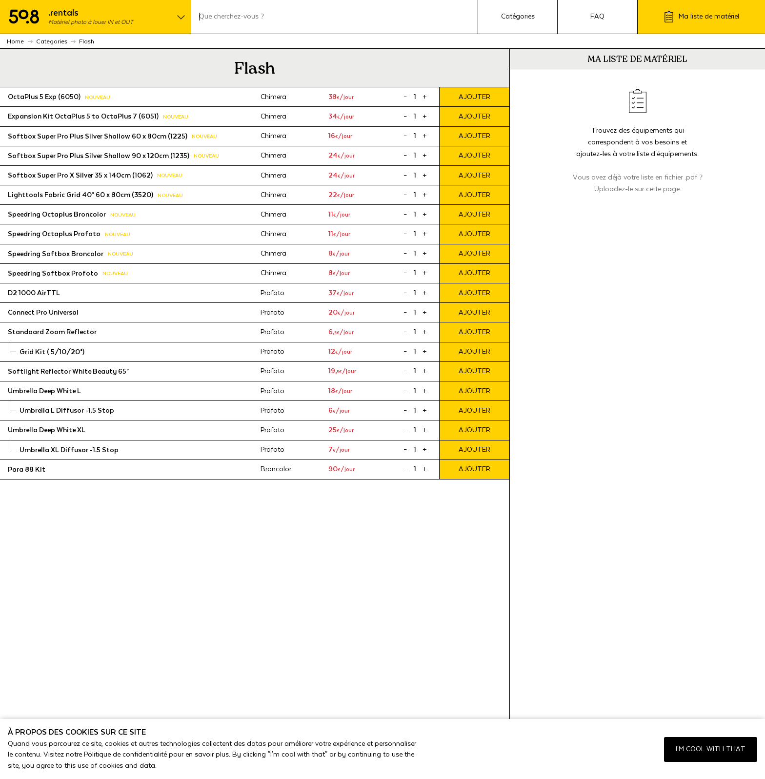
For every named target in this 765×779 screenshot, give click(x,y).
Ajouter (474, 97)
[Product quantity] (415, 97)
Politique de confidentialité (125, 755)
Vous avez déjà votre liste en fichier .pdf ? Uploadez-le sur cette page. (638, 183)
